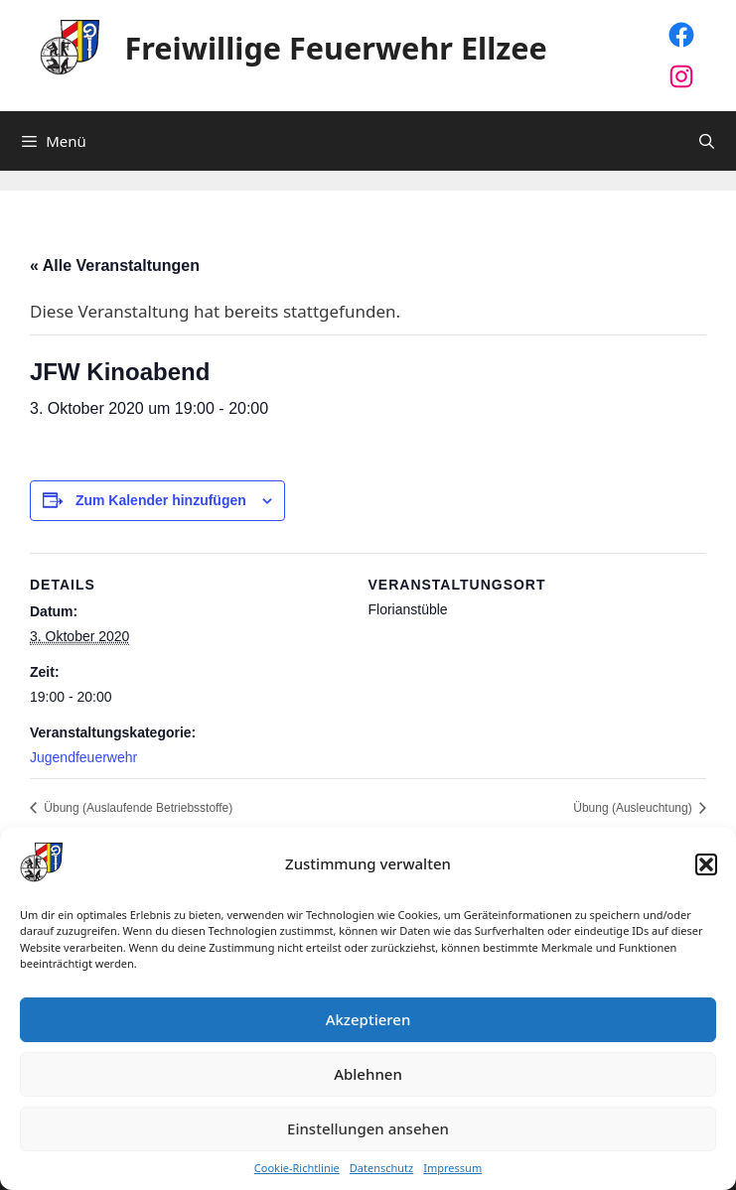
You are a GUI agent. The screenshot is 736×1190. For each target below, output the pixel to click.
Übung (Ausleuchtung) (634, 808)
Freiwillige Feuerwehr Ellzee (336, 47)
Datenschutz (381, 1168)
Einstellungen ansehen (368, 1128)
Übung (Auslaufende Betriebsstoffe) (136, 808)
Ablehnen (368, 1074)
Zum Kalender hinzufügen (160, 500)
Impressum (452, 1168)
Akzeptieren (368, 1019)
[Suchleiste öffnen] (706, 141)
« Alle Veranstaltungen (115, 265)
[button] (706, 864)
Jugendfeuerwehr (83, 757)
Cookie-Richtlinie (297, 1168)
